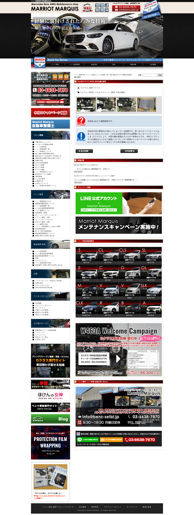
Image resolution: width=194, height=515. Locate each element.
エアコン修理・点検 (42, 217)
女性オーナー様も (41, 337)
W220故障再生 (40, 229)
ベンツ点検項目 (40, 147)
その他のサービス (41, 323)
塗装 (36, 258)
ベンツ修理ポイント (42, 210)
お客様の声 (39, 181)
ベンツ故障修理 (74, 64)
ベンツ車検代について (43, 151)
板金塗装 (94, 64)
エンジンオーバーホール (44, 220)
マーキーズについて (42, 296)
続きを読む (78, 172)
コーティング (40, 332)
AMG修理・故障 (41, 213)
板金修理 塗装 (40, 244)
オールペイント (40, 260)
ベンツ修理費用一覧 (42, 206)
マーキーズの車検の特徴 (44, 144)
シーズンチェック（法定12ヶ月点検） (49, 281)
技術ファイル (94, 88)
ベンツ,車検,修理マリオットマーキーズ (58, 507)
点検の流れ (39, 283)
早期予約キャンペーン (43, 142)
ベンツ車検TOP (79, 75)
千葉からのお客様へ (42, 310)
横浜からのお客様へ (42, 312)
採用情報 (94, 507)
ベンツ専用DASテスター (44, 172)
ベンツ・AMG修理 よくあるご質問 (47, 226)
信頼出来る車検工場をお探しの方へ (48, 158)
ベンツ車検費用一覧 (42, 149)
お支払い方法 (40, 339)
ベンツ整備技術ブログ (43, 201)
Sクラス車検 (39, 165)
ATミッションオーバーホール (45, 215)
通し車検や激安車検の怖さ (45, 154)
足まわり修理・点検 (42, 222)
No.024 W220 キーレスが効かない (86, 165)
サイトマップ (40, 308)
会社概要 (153, 64)
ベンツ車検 (55, 64)
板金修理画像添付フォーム (45, 233)
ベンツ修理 (38, 194)
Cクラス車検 (39, 170)
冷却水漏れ (120, 92)
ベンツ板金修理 (40, 251)
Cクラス (84, 88)
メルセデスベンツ (102, 92)
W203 (91, 92)
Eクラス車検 (39, 167)
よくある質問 (40, 179)
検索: (140, 75)
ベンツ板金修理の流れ (43, 263)
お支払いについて (41, 183)
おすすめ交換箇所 (41, 163)
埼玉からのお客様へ (42, 315)
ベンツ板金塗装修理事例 (44, 254)
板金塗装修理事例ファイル (45, 256)
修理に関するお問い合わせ (45, 236)
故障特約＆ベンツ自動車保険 (45, 330)
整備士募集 (147, 507)
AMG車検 (38, 176)
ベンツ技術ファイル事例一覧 (97, 75)
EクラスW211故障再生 (43, 231)
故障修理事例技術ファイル (45, 204)
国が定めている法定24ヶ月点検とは (48, 156)
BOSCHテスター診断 (43, 174)
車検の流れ (39, 160)
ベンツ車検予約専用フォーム (45, 186)
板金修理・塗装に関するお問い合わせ (49, 265)
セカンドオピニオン (42, 285)
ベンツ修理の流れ (41, 224)
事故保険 (133, 64)
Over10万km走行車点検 (43, 287)
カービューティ (40, 335)
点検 (113, 64)
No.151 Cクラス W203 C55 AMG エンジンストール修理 (94, 176)
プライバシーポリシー (43, 305)
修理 (113, 92)
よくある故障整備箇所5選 (44, 208)
